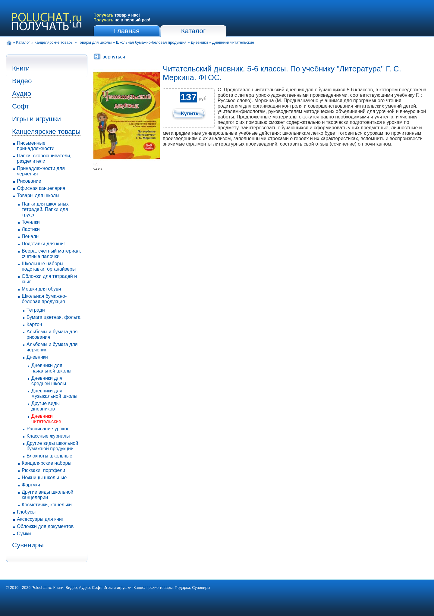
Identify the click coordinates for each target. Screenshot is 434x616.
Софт (20, 106)
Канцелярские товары (54, 42)
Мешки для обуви (41, 288)
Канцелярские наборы (46, 463)
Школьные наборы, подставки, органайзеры (49, 266)
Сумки (24, 533)
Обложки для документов (45, 526)
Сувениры (28, 545)
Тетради (36, 310)
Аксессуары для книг (40, 519)
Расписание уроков (48, 428)
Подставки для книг (43, 243)
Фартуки (31, 484)
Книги (21, 68)
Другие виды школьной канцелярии (47, 494)
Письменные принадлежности (35, 145)
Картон (34, 324)
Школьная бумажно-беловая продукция (151, 42)
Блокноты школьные (49, 455)
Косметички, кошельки (47, 504)
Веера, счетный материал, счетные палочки (51, 253)
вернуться (113, 56)
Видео (22, 81)
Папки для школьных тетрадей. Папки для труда (45, 209)
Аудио (21, 93)
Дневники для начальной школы (51, 368)
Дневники (199, 42)
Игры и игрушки (36, 119)
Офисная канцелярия (41, 188)
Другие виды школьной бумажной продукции (52, 446)
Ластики (31, 229)
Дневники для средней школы (48, 381)
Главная (127, 31)
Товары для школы (95, 42)
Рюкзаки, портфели (43, 470)
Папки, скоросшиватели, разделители (44, 158)
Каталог (193, 31)
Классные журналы (48, 435)
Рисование (29, 181)
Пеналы (30, 236)
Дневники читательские (233, 42)
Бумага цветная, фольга (53, 317)
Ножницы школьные (44, 477)
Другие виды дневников (45, 406)
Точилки (31, 222)
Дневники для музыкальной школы (54, 393)
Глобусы (26, 511)
